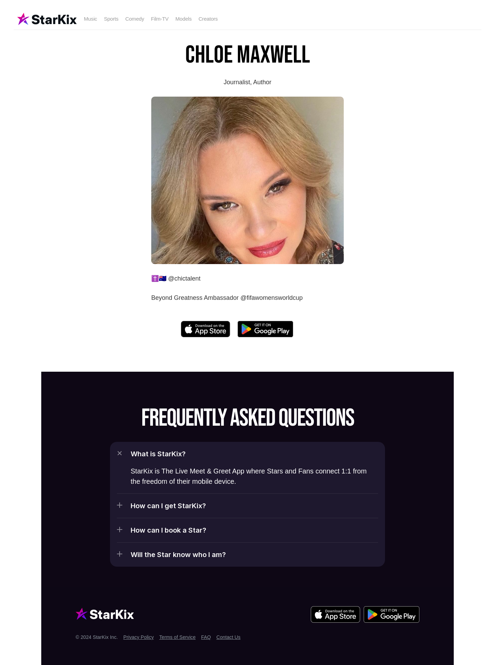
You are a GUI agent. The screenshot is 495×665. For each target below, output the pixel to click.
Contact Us (228, 637)
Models (183, 19)
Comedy (134, 19)
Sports (111, 19)
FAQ (206, 637)
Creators (208, 19)
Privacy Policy (138, 637)
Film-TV (159, 19)
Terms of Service (177, 637)
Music (90, 19)
